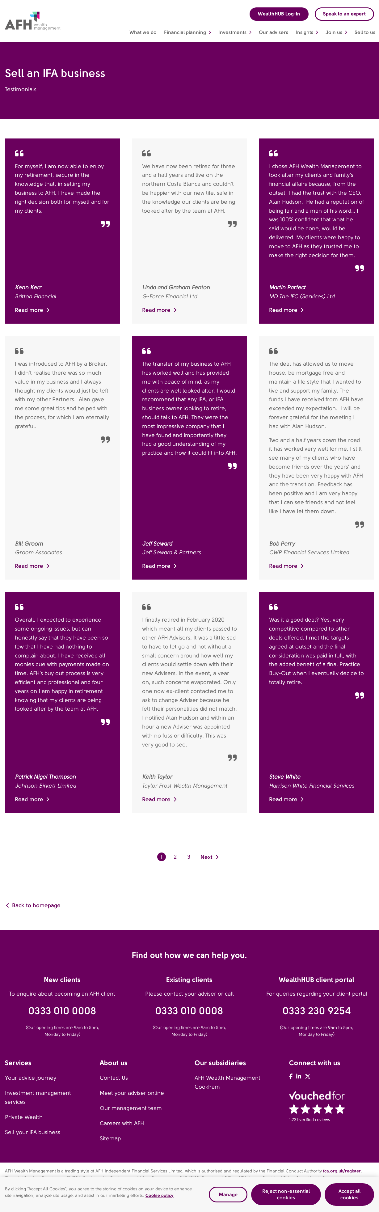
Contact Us (114, 1078)
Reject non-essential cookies (286, 1194)
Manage (228, 1194)
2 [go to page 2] (175, 857)
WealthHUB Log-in (279, 14)
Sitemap (110, 1138)
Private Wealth (24, 1117)
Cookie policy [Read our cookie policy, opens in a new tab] (159, 1195)
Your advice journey (30, 1078)
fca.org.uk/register (342, 1170)
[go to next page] (210, 857)
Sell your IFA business (32, 1132)
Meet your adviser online (132, 1093)
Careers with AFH (122, 1123)
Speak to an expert (344, 14)
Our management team (131, 1108)
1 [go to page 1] (161, 857)
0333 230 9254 (317, 1011)
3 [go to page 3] (188, 857)
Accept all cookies (349, 1194)
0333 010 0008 (62, 1011)
